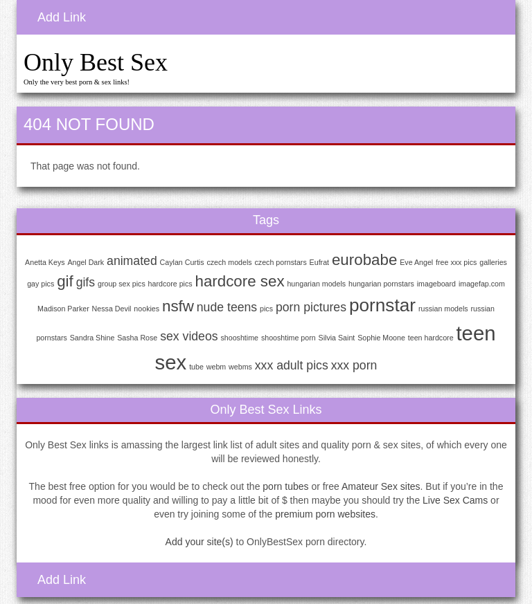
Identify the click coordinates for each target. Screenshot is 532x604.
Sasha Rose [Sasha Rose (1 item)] (137, 337)
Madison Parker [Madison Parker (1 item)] (63, 308)
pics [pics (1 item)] (266, 308)
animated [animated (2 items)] (132, 261)
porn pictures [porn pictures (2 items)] (311, 307)
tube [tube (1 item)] (196, 367)
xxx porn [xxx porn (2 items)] (354, 365)
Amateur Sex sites (381, 486)
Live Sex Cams (455, 500)
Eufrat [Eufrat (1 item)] (319, 262)
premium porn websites (325, 514)
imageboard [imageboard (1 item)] (436, 284)
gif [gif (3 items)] (65, 281)
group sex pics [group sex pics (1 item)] (121, 284)
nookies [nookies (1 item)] (146, 308)
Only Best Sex (96, 62)
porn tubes (285, 486)
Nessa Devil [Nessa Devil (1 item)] (112, 308)
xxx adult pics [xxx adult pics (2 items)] (291, 365)
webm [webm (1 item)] (216, 367)
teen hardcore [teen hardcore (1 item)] (431, 337)
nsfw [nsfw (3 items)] (178, 306)
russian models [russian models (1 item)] (443, 308)
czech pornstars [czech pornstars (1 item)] (281, 262)
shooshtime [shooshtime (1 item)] (239, 337)
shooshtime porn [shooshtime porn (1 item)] (288, 337)
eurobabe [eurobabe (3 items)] (364, 259)
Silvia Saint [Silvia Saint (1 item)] (337, 337)
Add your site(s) (199, 541)
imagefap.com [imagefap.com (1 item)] (482, 284)
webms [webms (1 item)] (240, 367)
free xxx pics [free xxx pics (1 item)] (456, 262)
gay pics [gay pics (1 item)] (40, 284)
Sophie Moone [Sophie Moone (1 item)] (381, 337)
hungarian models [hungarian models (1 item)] (316, 284)
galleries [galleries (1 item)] (493, 262)
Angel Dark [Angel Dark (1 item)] (85, 262)
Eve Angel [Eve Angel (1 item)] (416, 262)
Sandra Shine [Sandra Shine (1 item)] (92, 337)
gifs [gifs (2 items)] (85, 282)
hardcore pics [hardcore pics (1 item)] (170, 284)
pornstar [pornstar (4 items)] (382, 305)
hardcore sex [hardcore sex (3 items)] (239, 281)
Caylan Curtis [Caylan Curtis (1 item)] (182, 262)
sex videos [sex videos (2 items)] (189, 336)
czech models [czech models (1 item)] (228, 262)
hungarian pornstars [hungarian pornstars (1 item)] (381, 284)
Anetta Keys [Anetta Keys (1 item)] (44, 262)
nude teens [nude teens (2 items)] (227, 307)
